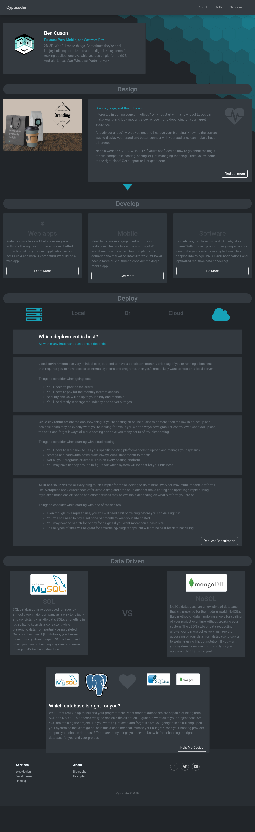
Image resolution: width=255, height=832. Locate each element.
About (202, 7)
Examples (79, 776)
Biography (79, 771)
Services (236, 7)
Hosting (21, 781)
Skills (219, 7)
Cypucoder (16, 7)
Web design (23, 771)
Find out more (234, 174)
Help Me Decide (192, 827)
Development (24, 776)
